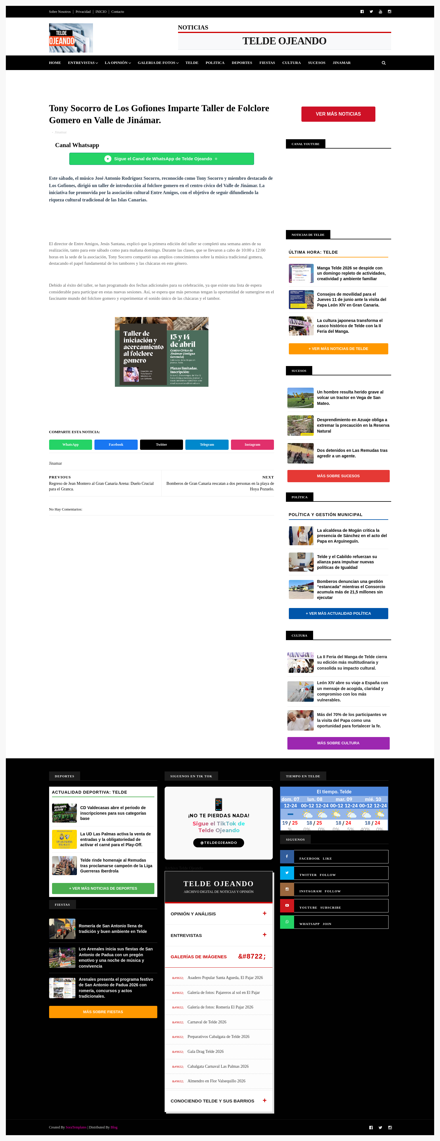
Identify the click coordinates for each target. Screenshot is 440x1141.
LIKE (327, 858)
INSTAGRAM (310, 891)
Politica (215, 62)
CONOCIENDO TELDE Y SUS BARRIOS (212, 1100)
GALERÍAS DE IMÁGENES (199, 956)
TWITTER (308, 875)
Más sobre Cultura (338, 743)
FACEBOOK (309, 858)
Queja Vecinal (68, 77)
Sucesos (316, 62)
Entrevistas (81, 62)
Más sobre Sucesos (338, 476)
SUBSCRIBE (330, 907)
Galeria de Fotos (156, 62)
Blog (114, 1127)
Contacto (117, 12)
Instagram (252, 445)
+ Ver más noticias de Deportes (103, 888)
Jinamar (342, 62)
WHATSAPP (309, 924)
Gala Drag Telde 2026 (205, 1051)
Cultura (291, 62)
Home (55, 62)
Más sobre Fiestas (103, 1012)
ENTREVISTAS (186, 935)
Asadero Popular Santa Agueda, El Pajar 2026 (225, 977)
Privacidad (83, 12)
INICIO (101, 12)
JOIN (327, 924)
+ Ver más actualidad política (338, 613)
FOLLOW (328, 875)
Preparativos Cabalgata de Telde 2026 (218, 1036)
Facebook (116, 445)
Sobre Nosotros (60, 12)
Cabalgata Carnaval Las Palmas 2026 (218, 1066)
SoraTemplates (76, 1127)
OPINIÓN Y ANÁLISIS (193, 913)
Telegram (207, 445)
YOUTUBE (308, 907)
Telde (191, 62)
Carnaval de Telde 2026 (206, 1022)
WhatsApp (71, 445)
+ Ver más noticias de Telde (338, 348)
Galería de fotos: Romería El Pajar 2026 (220, 1007)
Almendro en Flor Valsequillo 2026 (216, 1081)
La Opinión (116, 62)
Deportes (242, 62)
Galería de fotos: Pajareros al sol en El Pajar (223, 992)
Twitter (161, 445)
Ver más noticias (338, 114)
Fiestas (267, 62)
